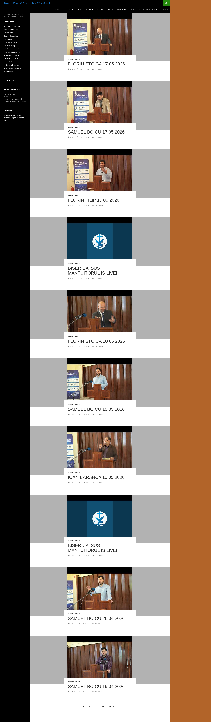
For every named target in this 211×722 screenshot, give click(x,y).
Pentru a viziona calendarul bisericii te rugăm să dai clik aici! (14, 117)
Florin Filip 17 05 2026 (93, 200)
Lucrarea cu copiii (10, 46)
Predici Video (74, 59)
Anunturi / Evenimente (126, 10)
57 (103, 707)
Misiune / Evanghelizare (12, 52)
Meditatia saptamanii (105, 10)
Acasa (56, 10)
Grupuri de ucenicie (11, 36)
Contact (164, 10)
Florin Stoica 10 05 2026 (96, 341)
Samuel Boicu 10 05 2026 (96, 409)
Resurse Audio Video (147, 10)
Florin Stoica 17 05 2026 (96, 63)
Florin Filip (98, 69)
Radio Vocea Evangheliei (12, 68)
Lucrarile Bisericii (84, 10)
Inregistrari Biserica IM (12, 39)
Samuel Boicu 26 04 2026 (96, 618)
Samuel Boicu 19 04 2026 (96, 686)
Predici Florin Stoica (11, 59)
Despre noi (67, 10)
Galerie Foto (8, 33)
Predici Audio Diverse (11, 55)
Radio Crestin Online (11, 65)
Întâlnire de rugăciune (11, 42)
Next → (112, 707)
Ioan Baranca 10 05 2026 (96, 477)
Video (72, 69)
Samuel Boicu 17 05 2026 (96, 131)
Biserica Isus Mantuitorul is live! (92, 271)
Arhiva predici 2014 (11, 29)
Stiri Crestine (8, 72)
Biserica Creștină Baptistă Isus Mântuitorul (27, 3)
